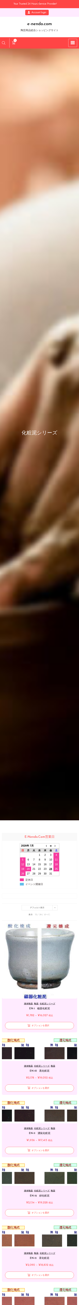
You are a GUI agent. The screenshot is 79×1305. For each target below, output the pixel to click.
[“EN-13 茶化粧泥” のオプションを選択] (39, 1275)
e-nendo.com (39, 24)
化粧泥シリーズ (47, 1003)
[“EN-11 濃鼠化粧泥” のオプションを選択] (39, 1150)
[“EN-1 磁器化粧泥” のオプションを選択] (39, 1025)
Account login (37, 12)
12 (36, 914)
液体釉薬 (28, 1003)
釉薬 (36, 1003)
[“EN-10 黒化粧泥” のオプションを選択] (39, 1088)
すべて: (47, 914)
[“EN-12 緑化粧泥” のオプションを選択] (39, 1212)
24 (40, 914)
